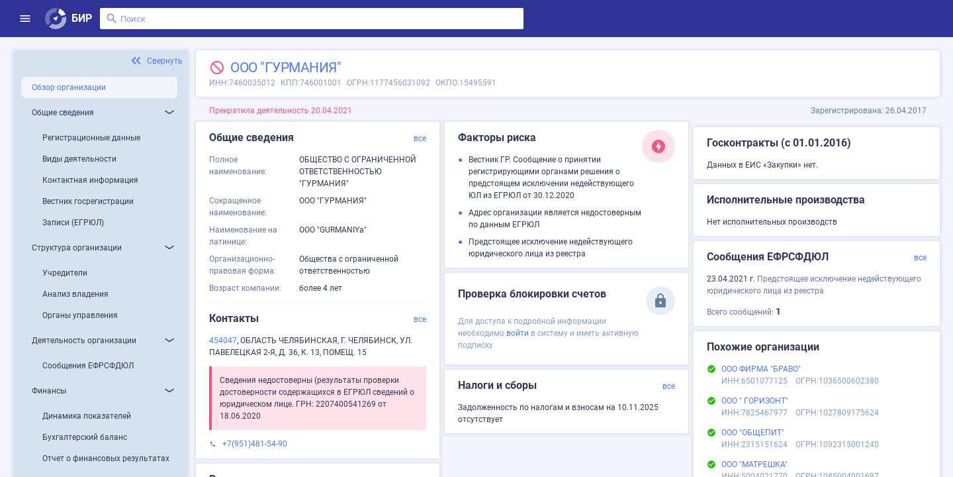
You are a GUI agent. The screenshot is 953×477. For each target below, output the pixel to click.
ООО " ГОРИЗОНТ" (754, 400)
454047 (223, 340)
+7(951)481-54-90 (254, 444)
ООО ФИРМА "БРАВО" (761, 369)
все (420, 138)
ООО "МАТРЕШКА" (754, 464)
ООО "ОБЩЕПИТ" (752, 432)
